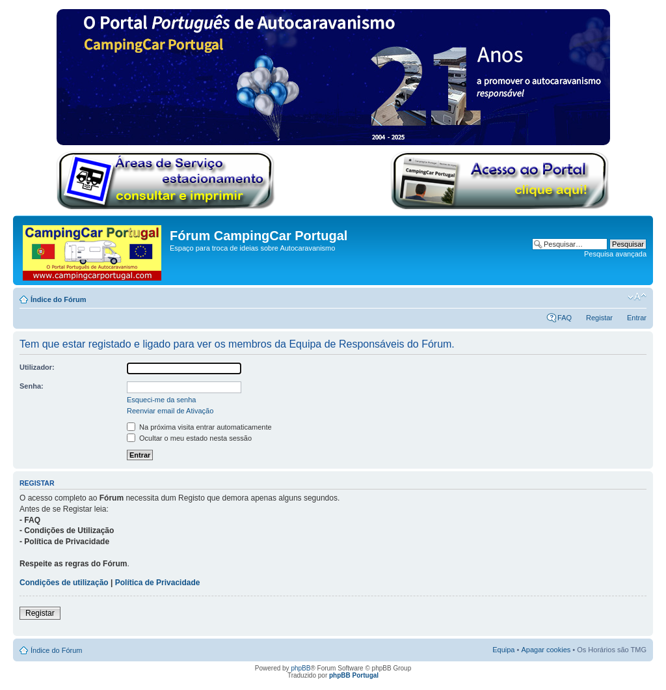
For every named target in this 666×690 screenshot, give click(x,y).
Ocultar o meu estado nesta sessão (189, 438)
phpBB (300, 668)
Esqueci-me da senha (161, 400)
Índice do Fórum (59, 299)
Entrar (636, 318)
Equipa (503, 650)
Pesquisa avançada (615, 254)
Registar (599, 318)
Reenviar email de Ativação (170, 411)
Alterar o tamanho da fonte (637, 297)
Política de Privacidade (157, 582)
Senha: (32, 386)
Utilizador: (37, 367)
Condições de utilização (64, 582)
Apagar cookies (545, 650)
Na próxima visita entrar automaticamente (199, 427)
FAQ (564, 318)
